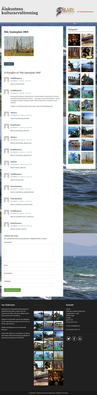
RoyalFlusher (15, 125)
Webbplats (7, 281)
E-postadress (8, 273)
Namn (6, 265)
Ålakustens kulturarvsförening (19, 10)
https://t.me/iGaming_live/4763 (19, 131)
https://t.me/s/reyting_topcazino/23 (20, 155)
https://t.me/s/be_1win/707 (18, 229)
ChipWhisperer (16, 78)
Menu (3, 5)
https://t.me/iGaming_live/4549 (19, 118)
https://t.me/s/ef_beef (16, 180)
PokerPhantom (16, 223)
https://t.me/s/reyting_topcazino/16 (20, 143)
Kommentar (8, 242)
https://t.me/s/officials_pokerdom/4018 (22, 192)
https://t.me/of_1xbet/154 (18, 167)
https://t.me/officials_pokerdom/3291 (21, 204)
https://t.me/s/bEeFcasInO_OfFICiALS (22, 216)
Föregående (9, 64)
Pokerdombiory (16, 186)
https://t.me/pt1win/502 (17, 84)
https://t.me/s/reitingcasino (45, 106)
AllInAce (13, 113)
